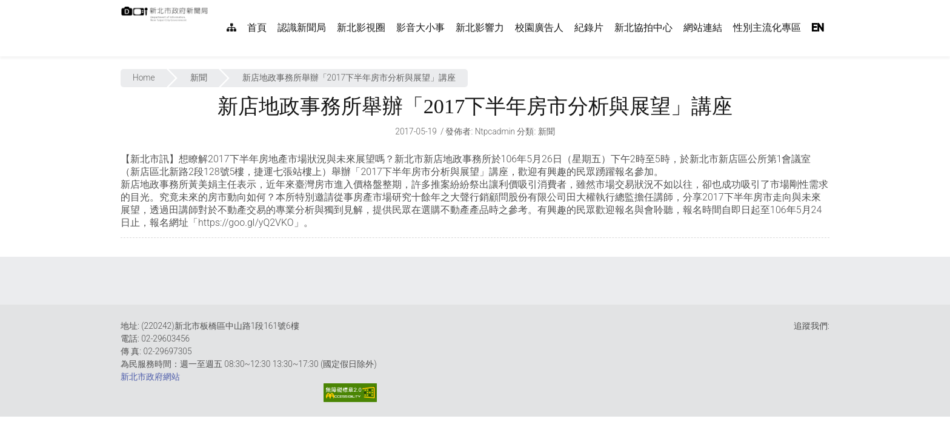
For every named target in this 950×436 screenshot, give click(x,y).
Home (144, 77)
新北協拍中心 (643, 27)
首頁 (257, 27)
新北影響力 (480, 27)
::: (214, 6)
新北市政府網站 (150, 377)
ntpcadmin (495, 131)
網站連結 (702, 27)
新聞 (198, 77)
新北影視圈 (361, 27)
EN (818, 27)
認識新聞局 (301, 27)
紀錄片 (588, 27)
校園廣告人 (539, 27)
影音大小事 (420, 27)
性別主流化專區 (767, 27)
